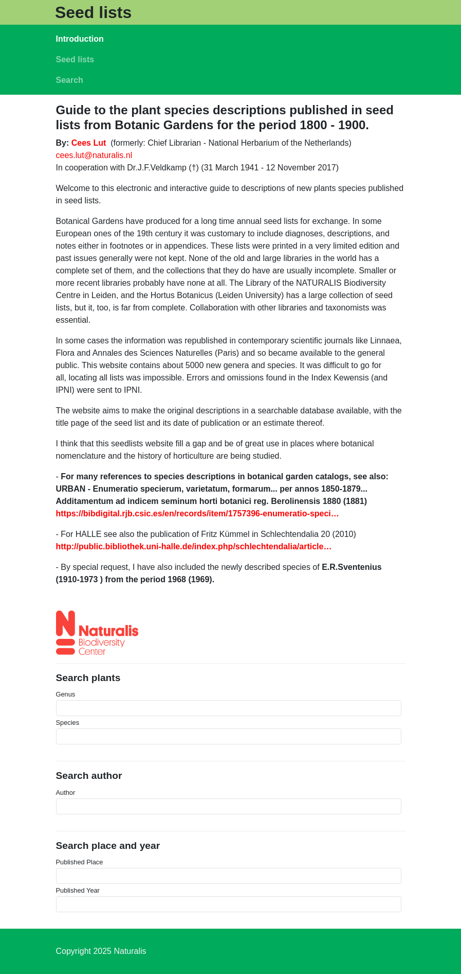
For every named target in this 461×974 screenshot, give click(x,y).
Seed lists (93, 12)
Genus (66, 694)
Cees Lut (88, 142)
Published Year (78, 890)
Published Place (79, 862)
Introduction (80, 38)
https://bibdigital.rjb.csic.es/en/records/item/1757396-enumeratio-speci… (197, 513)
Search (69, 80)
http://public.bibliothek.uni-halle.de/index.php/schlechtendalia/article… (194, 546)
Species (68, 722)
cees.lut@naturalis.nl (94, 155)
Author (66, 792)
